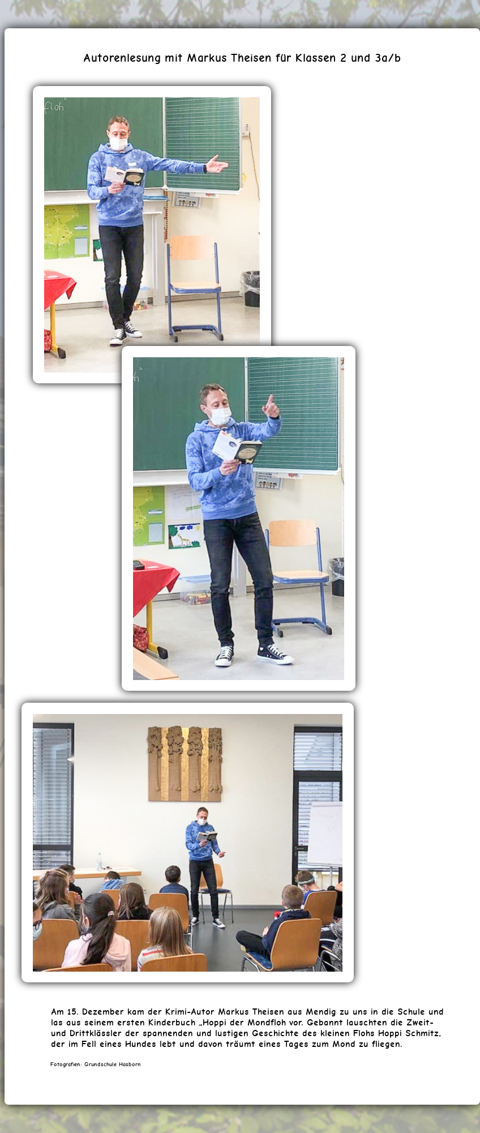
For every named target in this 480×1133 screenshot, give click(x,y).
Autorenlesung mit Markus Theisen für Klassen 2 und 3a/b (242, 57)
